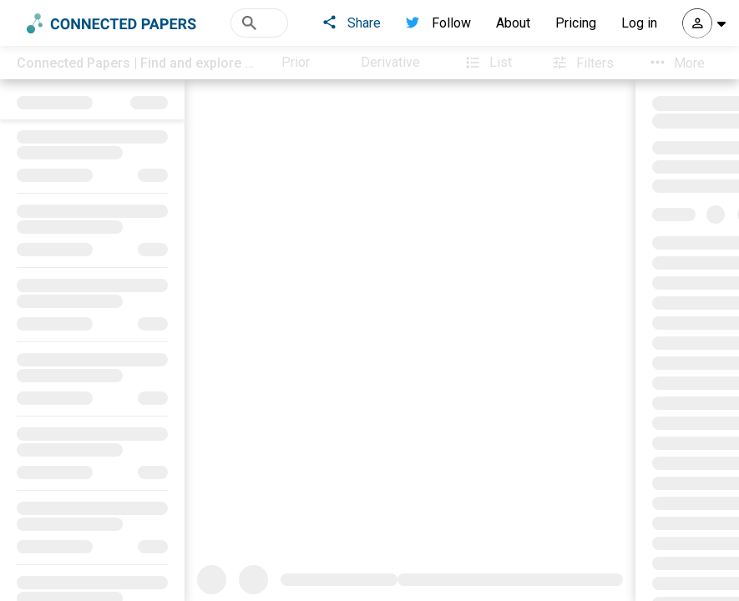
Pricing (575, 23)
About (513, 23)
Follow (438, 23)
